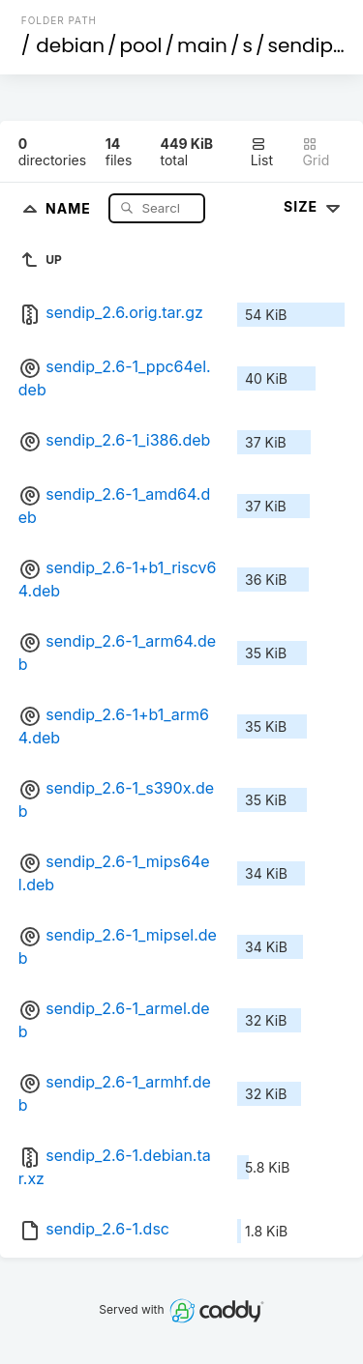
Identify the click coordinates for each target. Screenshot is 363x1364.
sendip (300, 45)
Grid (315, 152)
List (262, 152)
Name (70, 207)
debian (70, 45)
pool (141, 45)
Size (314, 206)
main (202, 45)
